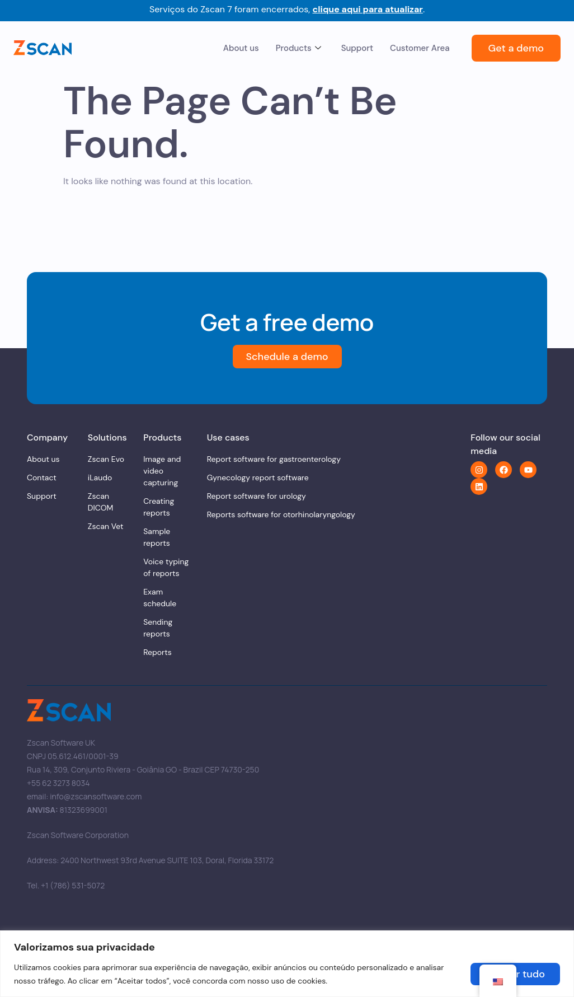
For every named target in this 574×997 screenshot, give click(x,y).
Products (298, 48)
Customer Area (419, 48)
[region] (287, 963)
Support (357, 48)
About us (241, 48)
